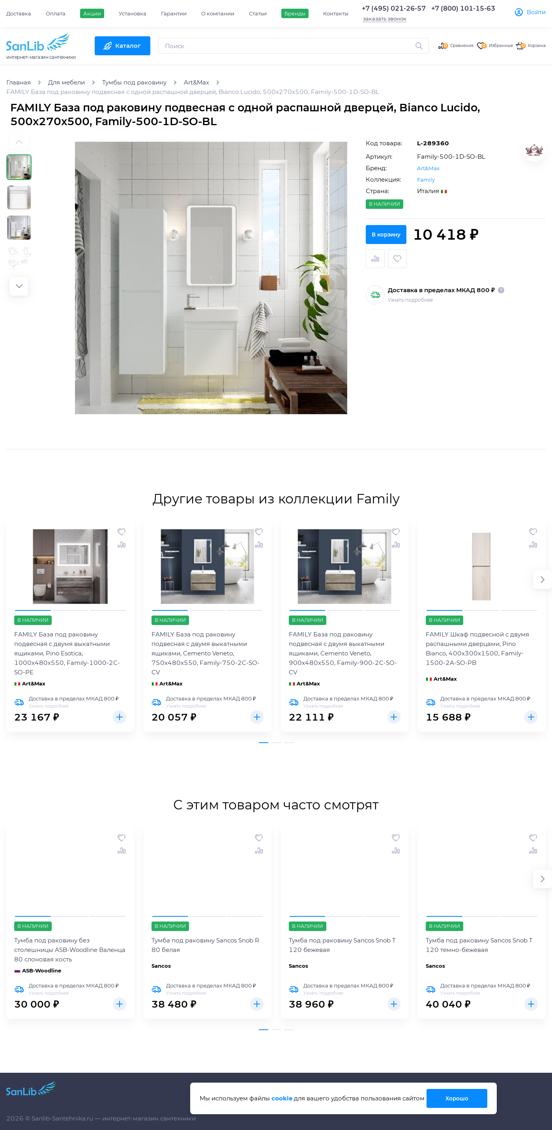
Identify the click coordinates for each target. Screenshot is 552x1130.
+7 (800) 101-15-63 (463, 8)
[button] (18, 286)
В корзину (456, 258)
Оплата (55, 13)
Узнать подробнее (410, 295)
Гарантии (174, 13)
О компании (217, 13)
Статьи (258, 13)
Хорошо (455, 1098)
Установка (132, 13)
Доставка (18, 13)
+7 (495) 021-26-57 (394, 8)
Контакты (335, 13)
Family (427, 179)
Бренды (294, 13)
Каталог (128, 45)
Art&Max (429, 168)
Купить (118, 718)
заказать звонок (384, 18)
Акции (92, 13)
